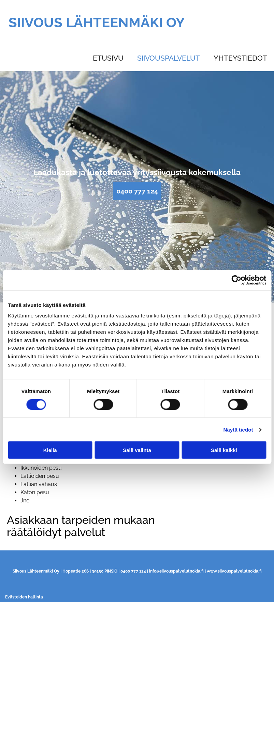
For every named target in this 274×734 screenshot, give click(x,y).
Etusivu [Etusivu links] (108, 58)
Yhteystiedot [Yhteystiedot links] (240, 58)
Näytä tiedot (238, 429)
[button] (137, 191)
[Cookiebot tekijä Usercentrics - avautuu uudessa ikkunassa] (236, 280)
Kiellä (50, 450)
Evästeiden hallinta (24, 597)
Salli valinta (137, 450)
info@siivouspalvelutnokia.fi (176, 571)
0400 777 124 (133, 571)
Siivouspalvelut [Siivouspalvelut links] (168, 58)
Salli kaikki (224, 450)
